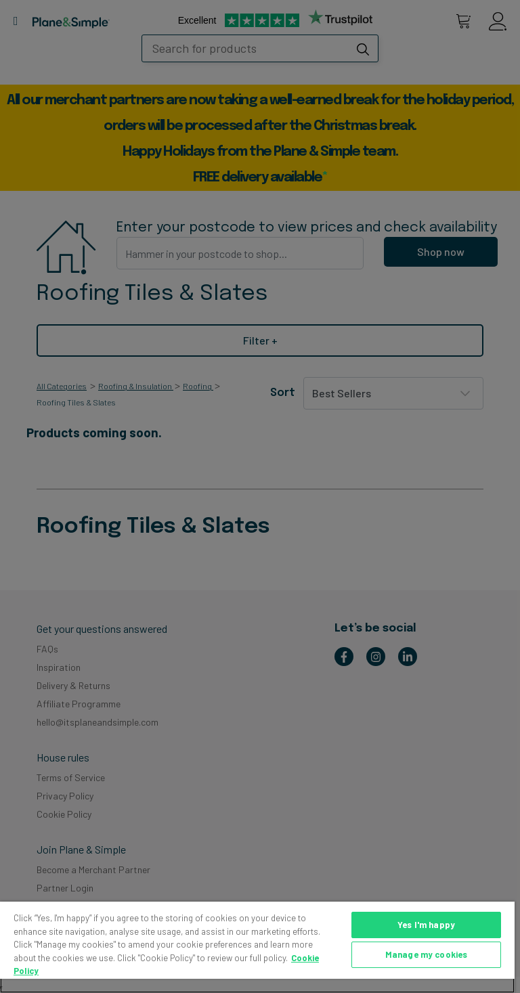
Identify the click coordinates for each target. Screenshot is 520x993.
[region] (257, 947)
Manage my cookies (426, 954)
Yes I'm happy (426, 924)
